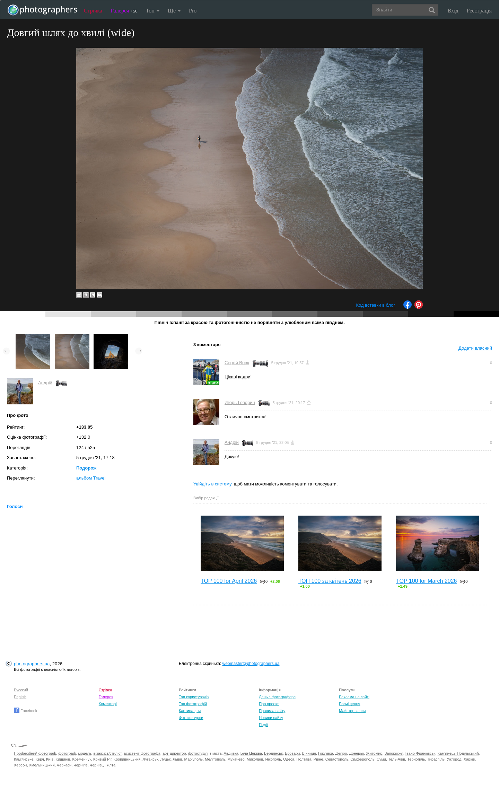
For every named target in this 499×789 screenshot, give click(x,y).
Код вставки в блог (375, 305)
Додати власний (475, 348)
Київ (49, 759)
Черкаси (64, 765)
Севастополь (336, 759)
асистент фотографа (142, 753)
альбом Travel (90, 478)
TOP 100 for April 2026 (229, 581)
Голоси (15, 506)
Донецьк (356, 753)
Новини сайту (271, 718)
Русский (21, 690)
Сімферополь (362, 759)
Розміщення (349, 704)
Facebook (25, 711)
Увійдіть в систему (212, 483)
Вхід (453, 11)
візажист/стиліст (107, 753)
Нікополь (273, 759)
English (20, 697)
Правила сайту (272, 711)
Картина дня (190, 711)
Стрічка (93, 11)
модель (84, 753)
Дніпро (341, 753)
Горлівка (325, 753)
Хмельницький (42, 765)
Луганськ (150, 759)
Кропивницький (127, 759)
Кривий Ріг (102, 759)
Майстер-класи (352, 711)
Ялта (111, 765)
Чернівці (97, 765)
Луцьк (165, 759)
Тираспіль (436, 759)
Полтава (304, 759)
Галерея (124, 11)
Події (263, 724)
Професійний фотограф (35, 753)
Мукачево (235, 759)
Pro (192, 11)
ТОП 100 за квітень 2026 (329, 581)
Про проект (269, 704)
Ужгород (454, 759)
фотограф (67, 753)
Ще (174, 11)
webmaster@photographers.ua (251, 663)
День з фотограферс (277, 697)
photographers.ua (32, 663)
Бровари (292, 753)
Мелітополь (215, 759)
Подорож (86, 468)
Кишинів (62, 759)
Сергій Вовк (237, 362)
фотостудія (198, 753)
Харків (469, 759)
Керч (40, 759)
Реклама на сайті (354, 697)
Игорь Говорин (240, 402)
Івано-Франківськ (420, 753)
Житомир (374, 753)
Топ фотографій (193, 704)
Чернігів (80, 765)
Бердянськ (273, 753)
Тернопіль (416, 759)
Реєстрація (479, 11)
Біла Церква (251, 753)
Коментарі (108, 704)
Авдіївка (231, 753)
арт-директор (174, 753)
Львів (177, 759)
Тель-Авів (396, 759)
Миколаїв (255, 759)
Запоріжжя (394, 753)
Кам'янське (24, 759)
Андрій (45, 382)
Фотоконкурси (191, 718)
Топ (152, 11)
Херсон (20, 765)
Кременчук (81, 759)
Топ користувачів (194, 697)
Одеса (288, 759)
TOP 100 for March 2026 (426, 581)
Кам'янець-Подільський (458, 753)
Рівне (318, 759)
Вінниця (309, 753)
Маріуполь (193, 759)
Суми (381, 759)
